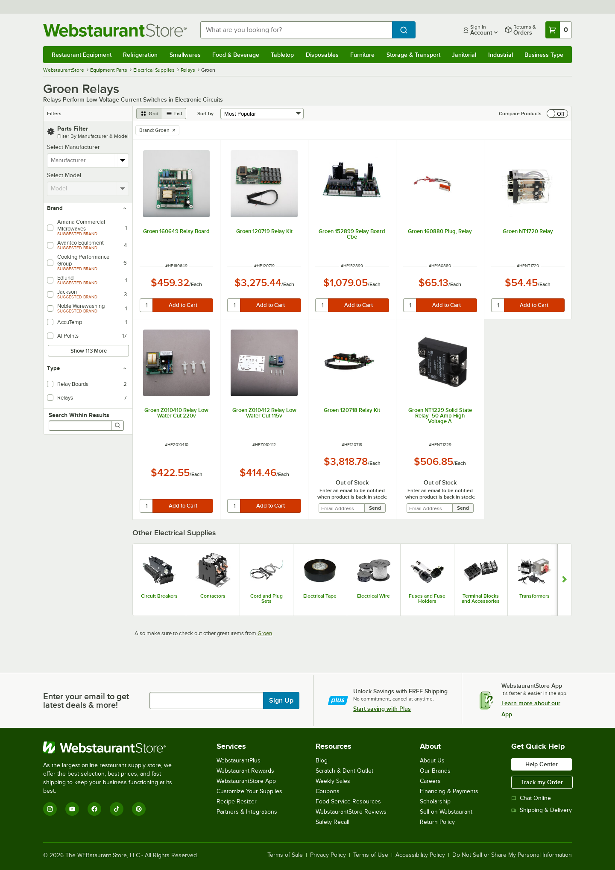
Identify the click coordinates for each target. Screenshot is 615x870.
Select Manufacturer (73, 147)
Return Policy (437, 822)
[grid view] (149, 113)
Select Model (64, 175)
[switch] (557, 113)
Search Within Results (79, 415)
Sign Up (281, 700)
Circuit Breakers (159, 595)
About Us (432, 760)
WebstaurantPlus (239, 760)
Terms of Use (370, 855)
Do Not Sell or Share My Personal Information (512, 855)
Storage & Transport (413, 54)
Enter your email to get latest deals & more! (86, 700)
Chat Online (531, 798)
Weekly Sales (333, 781)
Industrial (500, 54)
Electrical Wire (373, 595)
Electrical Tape (320, 595)
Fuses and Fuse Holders (427, 598)
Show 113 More (88, 350)
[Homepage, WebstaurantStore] (115, 30)
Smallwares (185, 54)
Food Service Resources (348, 801)
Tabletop (282, 54)
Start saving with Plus (382, 708)
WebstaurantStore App (246, 781)
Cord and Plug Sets (266, 598)
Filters (54, 114)
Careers (430, 781)
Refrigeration (140, 54)
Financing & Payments (449, 791)
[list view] (174, 113)
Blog (322, 760)
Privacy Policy (328, 855)
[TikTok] (116, 809)
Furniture (362, 54)
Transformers (534, 595)
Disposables (322, 54)
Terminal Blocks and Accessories (481, 598)
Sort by (205, 114)
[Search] (117, 425)
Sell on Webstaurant (446, 812)
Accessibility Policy (420, 855)
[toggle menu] (123, 160)
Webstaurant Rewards (245, 771)
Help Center (541, 764)
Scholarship (435, 801)
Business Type (543, 54)
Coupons (328, 791)
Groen (265, 633)
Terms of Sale (285, 855)
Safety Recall (332, 822)
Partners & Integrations (247, 812)
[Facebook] (94, 809)
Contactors (213, 595)
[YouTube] (72, 809)
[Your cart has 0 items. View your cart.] (558, 29)
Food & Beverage (235, 54)
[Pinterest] (139, 809)
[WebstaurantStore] (113, 747)
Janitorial (464, 54)
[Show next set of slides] (564, 580)
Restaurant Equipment (81, 54)
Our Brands (435, 771)
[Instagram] (50, 809)
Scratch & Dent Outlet (344, 771)
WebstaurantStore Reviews (351, 812)
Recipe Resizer (237, 801)
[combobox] (296, 29)
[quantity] (147, 305)
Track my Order (542, 782)
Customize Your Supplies (249, 791)
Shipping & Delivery (541, 810)
